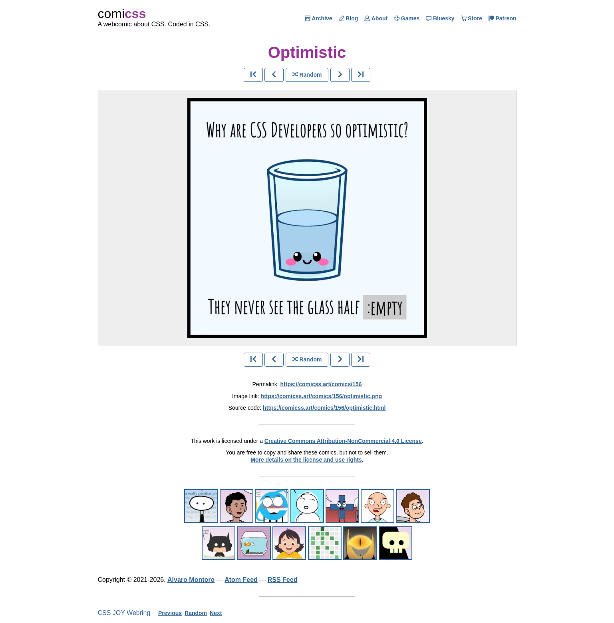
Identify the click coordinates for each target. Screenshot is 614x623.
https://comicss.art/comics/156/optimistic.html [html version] (324, 408)
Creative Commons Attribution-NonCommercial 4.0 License (343, 441)
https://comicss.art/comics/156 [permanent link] (321, 384)
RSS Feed (283, 579)
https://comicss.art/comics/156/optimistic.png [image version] (321, 396)
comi (122, 13)
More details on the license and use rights (306, 459)
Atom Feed (241, 579)
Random (196, 613)
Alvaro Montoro (191, 579)
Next (216, 613)
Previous (170, 613)
